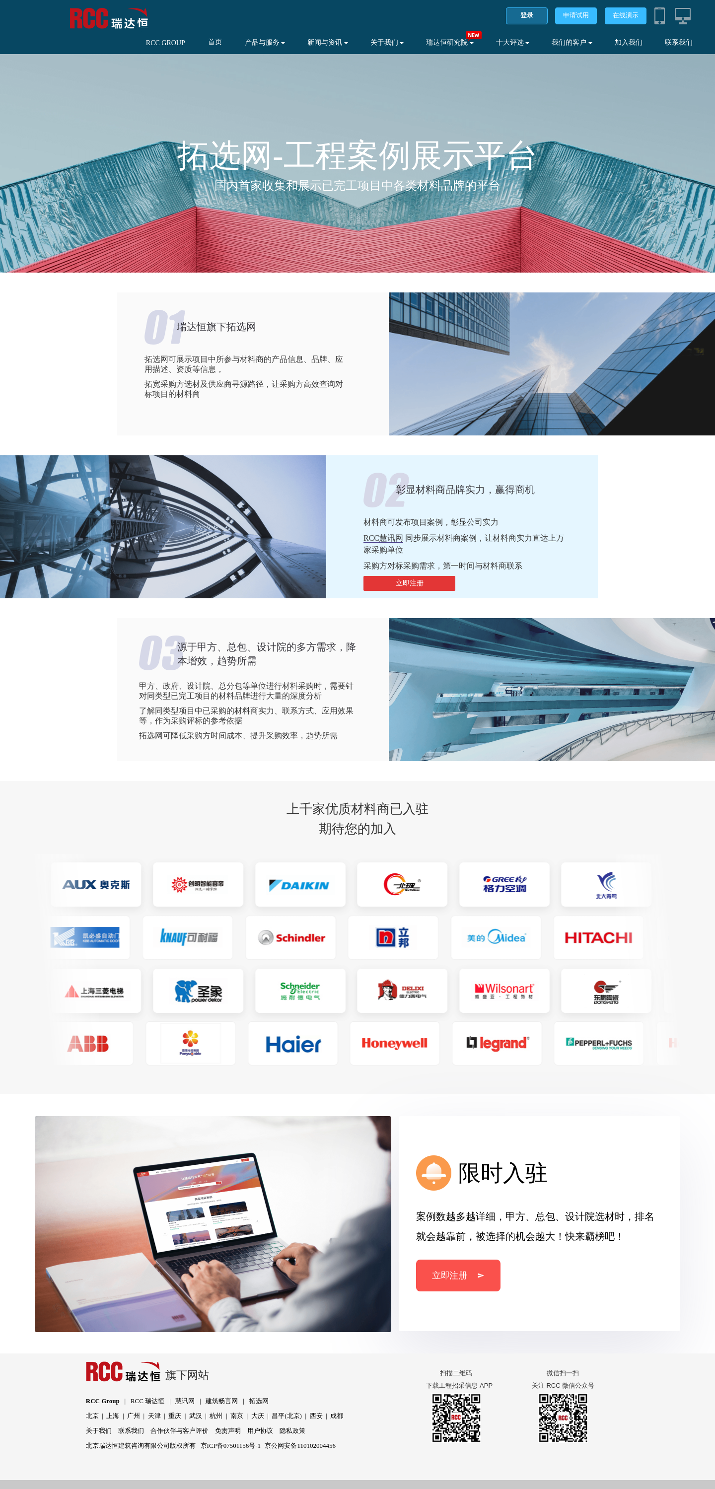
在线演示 (626, 15)
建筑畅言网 (222, 1401)
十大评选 (513, 42)
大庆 (257, 1415)
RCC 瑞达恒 (147, 1401)
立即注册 (410, 583)
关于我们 (387, 42)
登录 (526, 15)
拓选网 (259, 1401)
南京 (236, 1415)
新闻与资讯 (327, 42)
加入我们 (629, 42)
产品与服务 (265, 42)
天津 (154, 1415)
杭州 (216, 1415)
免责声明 (228, 1430)
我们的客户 (572, 42)
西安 (316, 1415)
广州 (133, 1415)
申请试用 (576, 15)
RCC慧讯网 (383, 538)
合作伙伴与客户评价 (179, 1430)
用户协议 (260, 1430)
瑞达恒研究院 (450, 42)
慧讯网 (185, 1401)
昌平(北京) (287, 1415)
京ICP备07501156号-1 (231, 1445)
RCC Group (103, 1401)
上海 (112, 1415)
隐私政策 (292, 1430)
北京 (92, 1415)
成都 (336, 1415)
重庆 (174, 1415)
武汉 (195, 1415)
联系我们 (679, 42)
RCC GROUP (165, 43)
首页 (215, 42)
